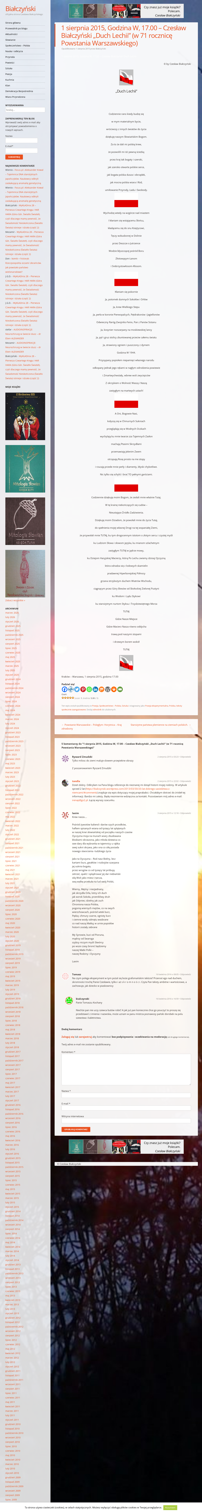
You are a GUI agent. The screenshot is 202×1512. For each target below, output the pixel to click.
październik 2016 (14, 1113)
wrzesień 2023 (13, 745)
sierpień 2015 (12, 1175)
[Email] (120, 689)
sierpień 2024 (12, 696)
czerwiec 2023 (12, 759)
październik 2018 (14, 1007)
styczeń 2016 (12, 1153)
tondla (76, 781)
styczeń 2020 (12, 940)
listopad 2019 (12, 949)
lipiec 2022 (11, 807)
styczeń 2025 (12, 674)
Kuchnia (9, 79)
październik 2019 (14, 954)
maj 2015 (10, 1189)
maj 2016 (10, 1135)
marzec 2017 (12, 1091)
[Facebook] (64, 689)
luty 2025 (10, 670)
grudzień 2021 (13, 838)
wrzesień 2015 (13, 1171)
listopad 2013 (12, 1268)
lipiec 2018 (11, 1020)
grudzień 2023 (13, 732)
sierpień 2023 (12, 750)
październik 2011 (14, 1379)
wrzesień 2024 (13, 692)
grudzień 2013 (13, 1264)
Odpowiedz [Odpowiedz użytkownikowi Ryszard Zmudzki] (185, 756)
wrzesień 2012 (13, 1331)
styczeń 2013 (12, 1313)
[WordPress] (107, 689)
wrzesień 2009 (13, 1490)
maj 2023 (10, 763)
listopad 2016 (12, 1109)
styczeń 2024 (12, 727)
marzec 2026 (12, 612)
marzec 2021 (12, 878)
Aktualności (11, 34)
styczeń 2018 (12, 1047)
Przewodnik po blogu (16, 28)
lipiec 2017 (11, 1073)
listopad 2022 (12, 790)
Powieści (9, 62)
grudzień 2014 (13, 1211)
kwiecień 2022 (12, 821)
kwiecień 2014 (12, 1246)
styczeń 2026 (12, 621)
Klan (7, 85)
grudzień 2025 (13, 625)
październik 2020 (14, 900)
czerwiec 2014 (12, 1237)
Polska (172, 705)
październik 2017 (14, 1060)
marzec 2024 (12, 719)
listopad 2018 (12, 1002)
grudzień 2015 (13, 1158)
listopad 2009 (12, 1481)
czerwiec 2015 (12, 1184)
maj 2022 (10, 816)
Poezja (8, 74)
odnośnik (97, 709)
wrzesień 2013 (13, 1277)
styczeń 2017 (12, 1100)
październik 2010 (14, 1433)
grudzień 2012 (13, 1317)
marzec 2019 (12, 985)
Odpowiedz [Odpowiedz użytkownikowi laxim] (185, 813)
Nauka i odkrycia (14, 51)
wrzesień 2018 (13, 1011)
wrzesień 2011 (13, 1384)
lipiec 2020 (11, 914)
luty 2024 (10, 723)
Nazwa (66, 1090)
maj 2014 (10, 1242)
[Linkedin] (95, 689)
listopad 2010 (12, 1428)
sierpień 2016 (12, 1122)
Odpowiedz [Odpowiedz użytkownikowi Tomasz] (185, 974)
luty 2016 (10, 1149)
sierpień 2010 (12, 1441)
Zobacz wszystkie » (15, 600)
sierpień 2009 (12, 1495)
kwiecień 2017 (12, 1087)
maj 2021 (10, 869)
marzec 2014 (12, 1251)
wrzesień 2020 (13, 905)
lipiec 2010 (11, 1446)
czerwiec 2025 (12, 652)
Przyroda (10, 56)
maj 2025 (10, 657)
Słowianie (10, 39)
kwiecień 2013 (12, 1300)
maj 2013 (10, 1295)
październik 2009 (14, 1486)
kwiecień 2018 (12, 1033)
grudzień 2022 (13, 785)
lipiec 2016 (11, 1127)
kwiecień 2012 (12, 1353)
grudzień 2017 (13, 1051)
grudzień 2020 (13, 892)
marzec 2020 (12, 931)
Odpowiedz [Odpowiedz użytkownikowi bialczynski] (185, 998)
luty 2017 (10, 1096)
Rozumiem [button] (170, 1507)
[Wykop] (71, 689)
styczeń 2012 (12, 1366)
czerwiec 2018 (12, 1025)
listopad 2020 (12, 896)
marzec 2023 (12, 772)
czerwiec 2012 (12, 1344)
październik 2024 (14, 688)
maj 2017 (10, 1082)
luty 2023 (10, 776)
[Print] (114, 689)
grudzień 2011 (13, 1370)
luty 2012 (10, 1362)
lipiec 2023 (11, 754)
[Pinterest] (83, 689)
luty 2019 (10, 989)
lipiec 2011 (11, 1393)
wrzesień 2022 (13, 798)
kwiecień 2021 (12, 874)
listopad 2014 (12, 1215)
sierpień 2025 (12, 643)
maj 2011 (10, 1402)
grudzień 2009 (13, 1477)
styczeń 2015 (12, 1206)
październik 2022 (14, 794)
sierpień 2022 (12, 803)
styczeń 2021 (12, 887)
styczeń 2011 (12, 1419)
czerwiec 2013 (12, 1291)
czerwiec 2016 (12, 1131)
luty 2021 (10, 883)
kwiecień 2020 (12, 927)
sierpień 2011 (12, 1388)
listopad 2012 (12, 1322)
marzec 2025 (12, 665)
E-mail (66, 1103)
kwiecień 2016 (12, 1140)
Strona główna (13, 22)
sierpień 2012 (12, 1335)
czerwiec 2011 (12, 1397)
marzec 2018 (12, 1038)
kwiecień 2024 (12, 714)
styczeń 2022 (12, 834)
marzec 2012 (12, 1357)
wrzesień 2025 (13, 639)
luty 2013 (10, 1308)
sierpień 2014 (12, 1229)
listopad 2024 (12, 683)
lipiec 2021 (11, 861)
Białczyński (20, 8)
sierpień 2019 (12, 962)
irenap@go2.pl (80, 800)
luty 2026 (10, 617)
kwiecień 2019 (12, 980)
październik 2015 (14, 1166)
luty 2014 (10, 1255)
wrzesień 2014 (13, 1224)
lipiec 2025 (11, 648)
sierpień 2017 (12, 1069)
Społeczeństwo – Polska (17, 45)
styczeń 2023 (12, 781)
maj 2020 (10, 923)
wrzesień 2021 (13, 852)
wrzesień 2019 (13, 958)
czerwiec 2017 (12, 1078)
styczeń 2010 (12, 1472)
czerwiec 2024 (12, 705)
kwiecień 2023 (12, 767)
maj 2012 (10, 1348)
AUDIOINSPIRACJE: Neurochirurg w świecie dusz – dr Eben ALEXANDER (23, 334)
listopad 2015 (12, 1162)
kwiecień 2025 (12, 661)
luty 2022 (10, 829)
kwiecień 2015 (12, 1193)
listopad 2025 (12, 630)
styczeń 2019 (12, 994)
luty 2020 (10, 936)
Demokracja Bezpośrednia (19, 91)
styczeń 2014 (12, 1260)
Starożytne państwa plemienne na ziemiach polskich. (161, 724)
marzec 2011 (12, 1410)
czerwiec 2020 (12, 918)
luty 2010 (10, 1468)
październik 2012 (14, 1326)
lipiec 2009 (11, 1499)
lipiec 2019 (11, 967)
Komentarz (68, 1052)
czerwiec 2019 (12, 971)
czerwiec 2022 (12, 812)
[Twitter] (77, 689)
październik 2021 (14, 847)
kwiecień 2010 (12, 1459)
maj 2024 (10, 710)
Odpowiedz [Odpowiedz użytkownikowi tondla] (185, 781)
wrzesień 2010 (13, 1437)
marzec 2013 (12, 1304)
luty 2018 (10, 1042)
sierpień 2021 (12, 856)
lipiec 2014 (11, 1233)
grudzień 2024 (13, 679)
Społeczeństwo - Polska (110, 705)
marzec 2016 (12, 1144)
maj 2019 (10, 976)
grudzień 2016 (13, 1104)
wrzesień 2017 (13, 1064)
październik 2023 (14, 741)
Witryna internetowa (73, 1116)
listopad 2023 (12, 736)
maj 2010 (10, 1455)
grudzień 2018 (13, 998)
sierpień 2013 (12, 1282)
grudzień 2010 (13, 1424)
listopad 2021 (12, 843)
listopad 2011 (12, 1375)
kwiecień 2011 (12, 1406)
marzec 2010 (12, 1464)
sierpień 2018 (12, 1016)
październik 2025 (14, 634)
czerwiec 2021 (12, 865)
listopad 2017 (12, 1056)
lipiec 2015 (11, 1180)
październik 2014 (14, 1220)
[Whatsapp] (89, 689)
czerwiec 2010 (12, 1450)
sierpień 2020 (12, 909)
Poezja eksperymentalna (156, 705)
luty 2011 (10, 1415)
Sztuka (8, 68)
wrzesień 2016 (13, 1118)
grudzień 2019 (13, 945)
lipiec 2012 (11, 1339)
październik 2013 (14, 1273)
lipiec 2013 (11, 1286)
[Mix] (101, 689)
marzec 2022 (12, 825)
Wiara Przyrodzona (15, 96)
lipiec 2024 (11, 701)
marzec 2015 (12, 1198)
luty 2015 (10, 1202)
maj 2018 (10, 1029)
